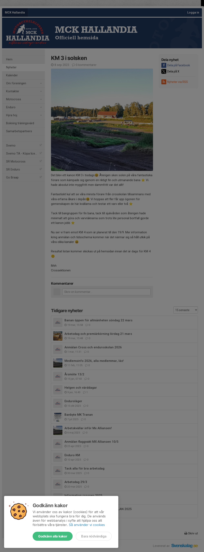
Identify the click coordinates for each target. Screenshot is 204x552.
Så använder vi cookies (87, 525)
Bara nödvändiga (93, 536)
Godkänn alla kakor (52, 536)
